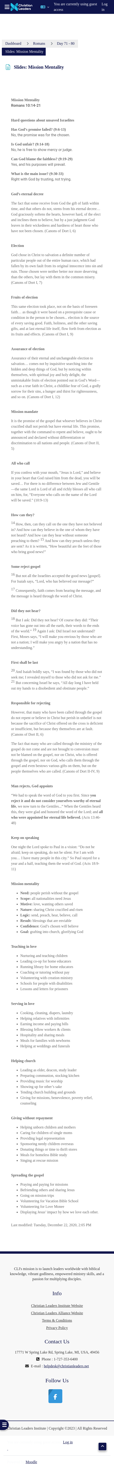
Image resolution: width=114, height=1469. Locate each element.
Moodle (31, 1462)
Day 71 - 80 (66, 43)
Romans (39, 43)
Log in (105, 7)
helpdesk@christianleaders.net (66, 1366)
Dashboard (13, 43)
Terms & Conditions (57, 1320)
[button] (45, 7)
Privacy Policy (57, 1328)
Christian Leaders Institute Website (57, 1306)
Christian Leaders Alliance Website (57, 1313)
